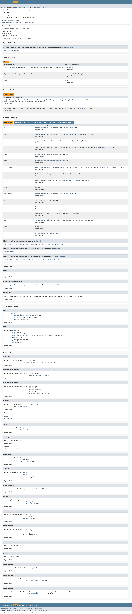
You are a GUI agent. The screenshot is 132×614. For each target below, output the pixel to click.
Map (10, 67)
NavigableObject (28, 22)
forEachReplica (40, 160)
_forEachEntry (8, 259)
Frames (22, 5)
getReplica (39, 193)
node (66, 80)
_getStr (49, 259)
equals (11, 244)
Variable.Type (35, 108)
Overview (3, 2)
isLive (37, 207)
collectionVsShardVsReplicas (75, 74)
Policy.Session (9, 101)
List (22, 74)
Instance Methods (34, 122)
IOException (23, 406)
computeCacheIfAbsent (42, 141)
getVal (37, 200)
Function (68, 141)
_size (62, 259)
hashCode (33, 244)
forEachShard (39, 180)
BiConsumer (63, 180)
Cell (18, 100)
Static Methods (20, 122)
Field (13, 7)
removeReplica (40, 213)
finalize (18, 244)
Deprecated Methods (65, 122)
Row (5, 100)
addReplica (39, 127)
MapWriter (18, 22)
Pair (22, 108)
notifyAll (47, 244)
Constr (18, 7)
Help (35, 2)
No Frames (28, 5)
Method (24, 7)
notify (40, 244)
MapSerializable (7, 22)
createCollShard (40, 154)
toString (38, 226)
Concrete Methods (49, 122)
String (14, 67)
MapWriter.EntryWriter (11, 50)
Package (9, 2)
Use (20, 2)
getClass (26, 244)
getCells (38, 187)
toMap (12, 251)
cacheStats (69, 67)
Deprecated (29, 2)
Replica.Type (68, 127)
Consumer (49, 160)
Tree (23, 2)
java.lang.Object (7, 16)
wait (53, 244)
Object (10, 33)
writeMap (38, 233)
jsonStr (6, 251)
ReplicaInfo (28, 74)
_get (39, 259)
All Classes (38, 5)
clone (5, 244)
